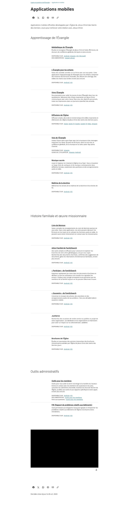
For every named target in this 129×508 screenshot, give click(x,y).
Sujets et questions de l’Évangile (40, 2)
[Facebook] (33, 18)
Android (66, 56)
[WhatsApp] (43, 18)
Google (77, 124)
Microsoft (82, 56)
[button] (65, 449)
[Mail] (53, 18)
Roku (89, 124)
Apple (66, 124)
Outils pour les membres (73, 398)
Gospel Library (70, 58)
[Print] (48, 18)
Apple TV (71, 124)
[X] (38, 18)
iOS (77, 56)
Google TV (84, 124)
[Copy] (58, 18)
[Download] (96, 470)
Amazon (73, 56)
